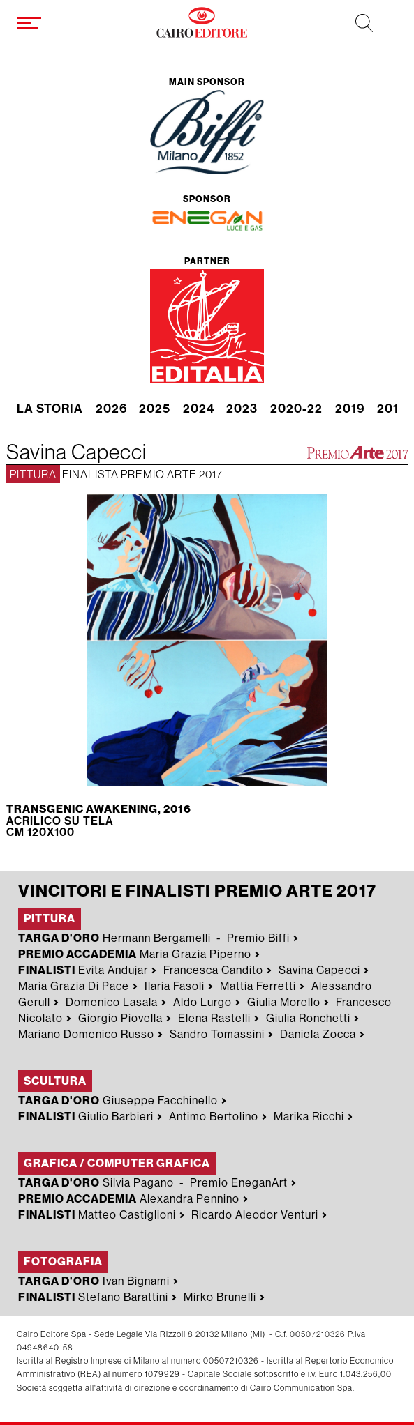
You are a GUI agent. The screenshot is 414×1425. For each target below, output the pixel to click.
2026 (111, 409)
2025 (154, 409)
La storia (50, 409)
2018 (392, 409)
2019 (350, 409)
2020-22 (296, 409)
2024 (198, 409)
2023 (242, 409)
